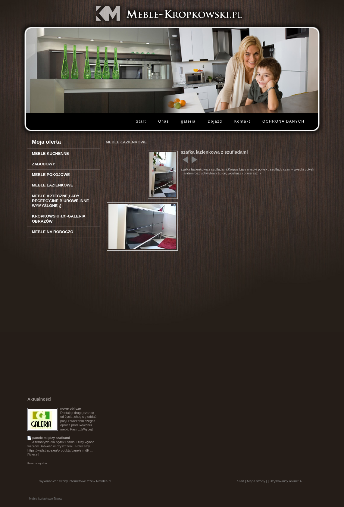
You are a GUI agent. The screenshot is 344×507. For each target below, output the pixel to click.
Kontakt (242, 121)
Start (141, 121)
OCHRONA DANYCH (283, 121)
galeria (188, 121)
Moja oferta (46, 142)
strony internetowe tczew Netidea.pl (85, 481)
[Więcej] (86, 429)
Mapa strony (256, 481)
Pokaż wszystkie (37, 463)
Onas (163, 121)
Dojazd (215, 121)
